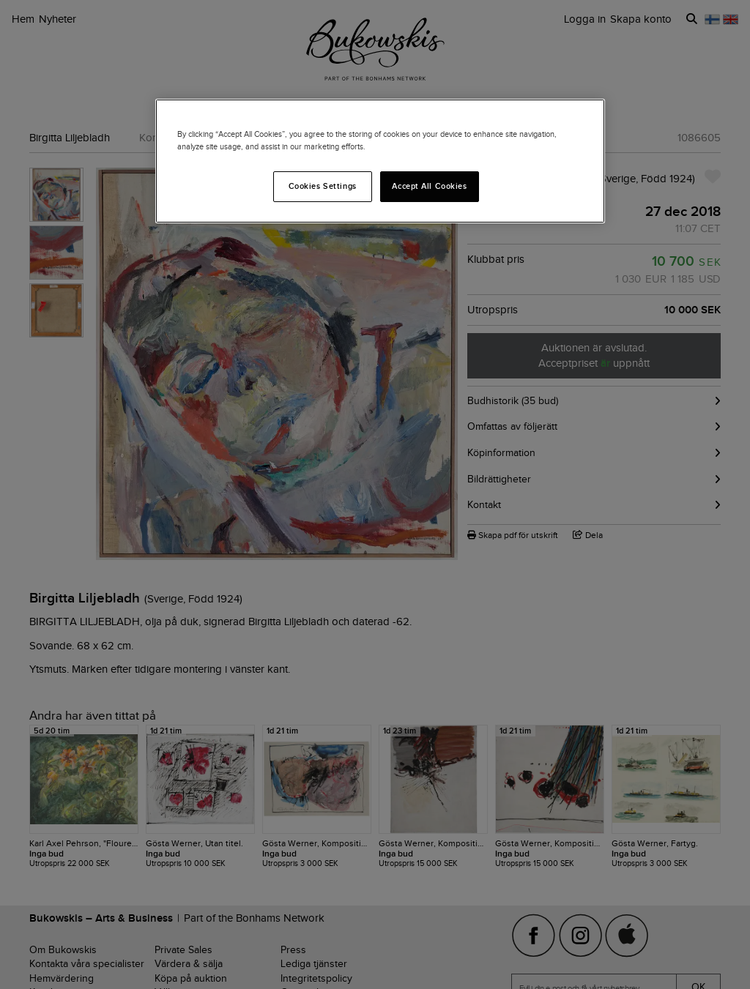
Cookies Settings (323, 186)
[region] (380, 161)
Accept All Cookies (429, 186)
